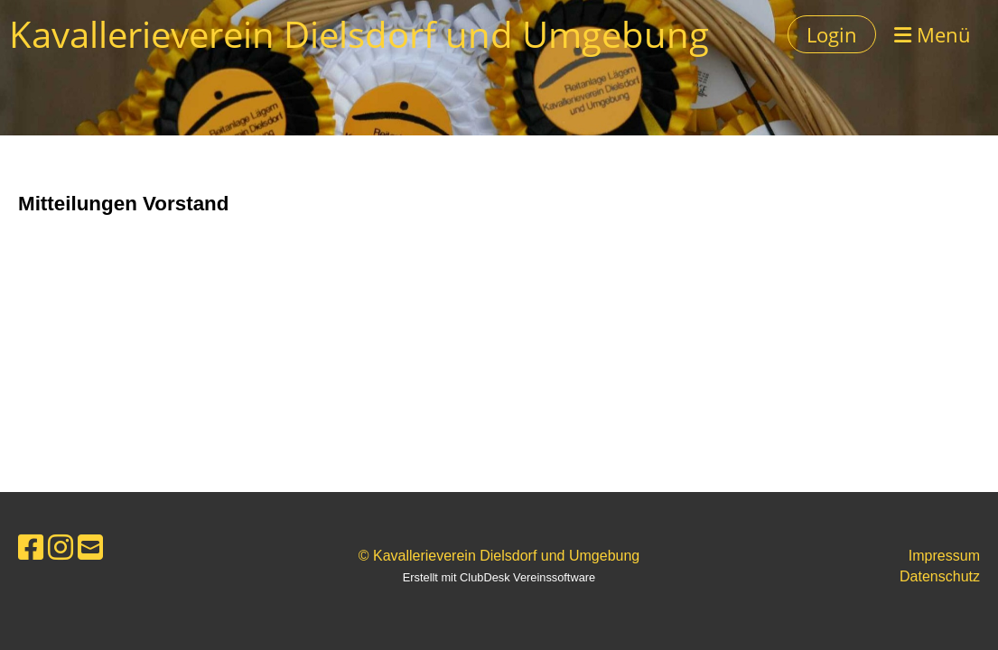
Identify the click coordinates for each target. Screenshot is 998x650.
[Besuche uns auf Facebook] (30, 548)
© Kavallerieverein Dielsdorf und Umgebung (499, 555)
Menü (932, 34)
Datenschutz (940, 576)
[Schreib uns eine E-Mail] (90, 548)
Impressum (944, 555)
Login (832, 34)
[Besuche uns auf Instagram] (60, 548)
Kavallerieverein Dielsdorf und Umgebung (359, 34)
